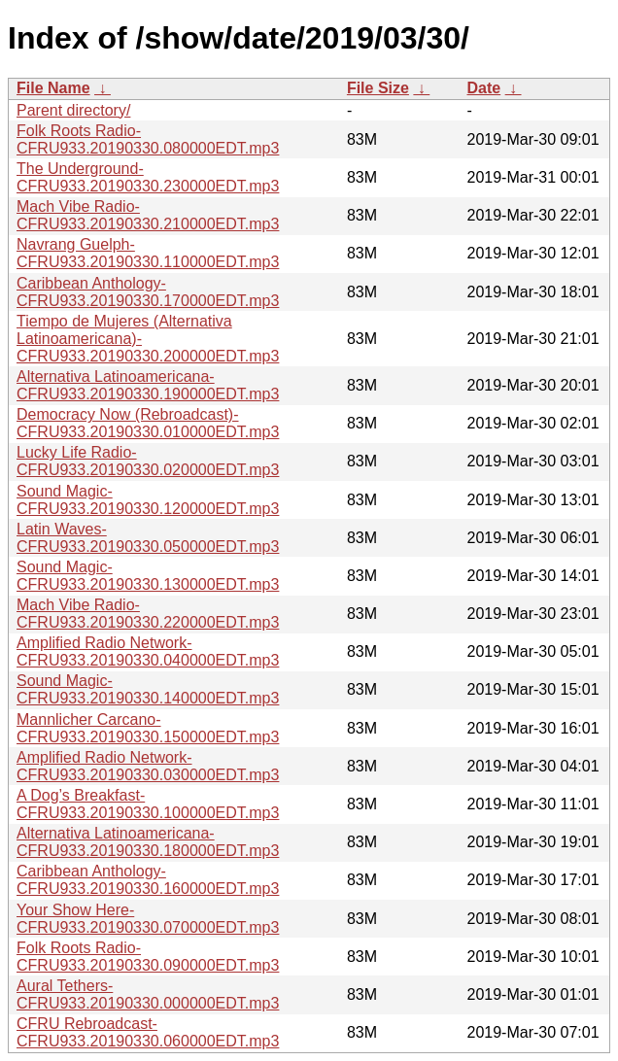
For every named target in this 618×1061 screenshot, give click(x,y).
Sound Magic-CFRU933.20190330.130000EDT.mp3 (148, 576)
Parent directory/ (73, 110)
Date (483, 88)
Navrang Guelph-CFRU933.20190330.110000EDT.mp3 (148, 253)
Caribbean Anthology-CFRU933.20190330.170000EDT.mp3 (148, 292)
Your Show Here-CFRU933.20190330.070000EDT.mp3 (148, 919)
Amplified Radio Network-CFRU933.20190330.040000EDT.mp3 (148, 651)
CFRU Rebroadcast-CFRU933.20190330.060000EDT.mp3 (148, 1032)
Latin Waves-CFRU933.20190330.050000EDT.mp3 (148, 538)
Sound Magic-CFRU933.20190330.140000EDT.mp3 (148, 689)
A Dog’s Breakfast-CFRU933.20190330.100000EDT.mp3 (148, 804)
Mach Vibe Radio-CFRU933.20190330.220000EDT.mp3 (148, 614)
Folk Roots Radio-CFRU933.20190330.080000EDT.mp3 (148, 139)
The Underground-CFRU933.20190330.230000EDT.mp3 (148, 177)
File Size (378, 88)
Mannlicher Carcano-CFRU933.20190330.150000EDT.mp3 (148, 728)
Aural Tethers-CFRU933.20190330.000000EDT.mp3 (148, 994)
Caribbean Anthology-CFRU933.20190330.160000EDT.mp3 (148, 880)
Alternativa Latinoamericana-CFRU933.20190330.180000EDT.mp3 (148, 842)
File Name (53, 88)
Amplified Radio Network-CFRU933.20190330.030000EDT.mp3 (148, 766)
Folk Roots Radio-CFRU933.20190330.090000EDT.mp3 (148, 957)
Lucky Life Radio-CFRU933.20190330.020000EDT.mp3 (148, 461)
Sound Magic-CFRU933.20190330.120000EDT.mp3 (148, 500)
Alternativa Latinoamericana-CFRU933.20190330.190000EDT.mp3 (148, 385)
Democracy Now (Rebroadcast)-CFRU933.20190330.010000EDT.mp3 (148, 423)
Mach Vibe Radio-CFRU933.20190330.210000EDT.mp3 (148, 215)
